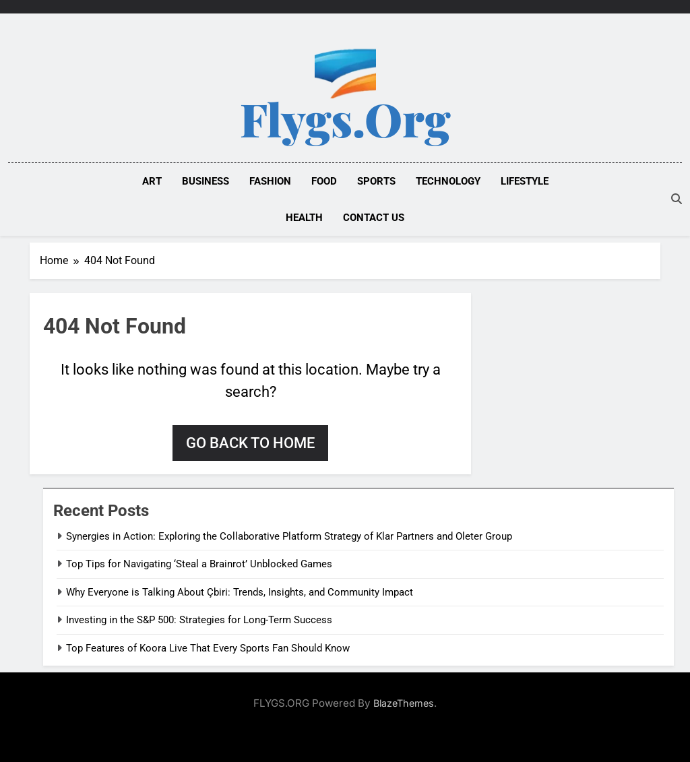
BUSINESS (205, 181)
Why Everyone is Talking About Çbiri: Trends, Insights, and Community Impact (239, 592)
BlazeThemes (403, 703)
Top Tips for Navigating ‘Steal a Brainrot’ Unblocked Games (199, 564)
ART (152, 181)
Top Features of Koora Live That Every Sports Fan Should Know (208, 648)
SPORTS (376, 181)
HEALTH (304, 218)
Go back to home (250, 443)
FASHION (270, 181)
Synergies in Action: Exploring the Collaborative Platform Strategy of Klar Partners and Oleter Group (289, 536)
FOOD (324, 181)
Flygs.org (345, 118)
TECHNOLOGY (448, 181)
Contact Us (373, 218)
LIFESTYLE (524, 181)
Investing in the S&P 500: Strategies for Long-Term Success (199, 620)
